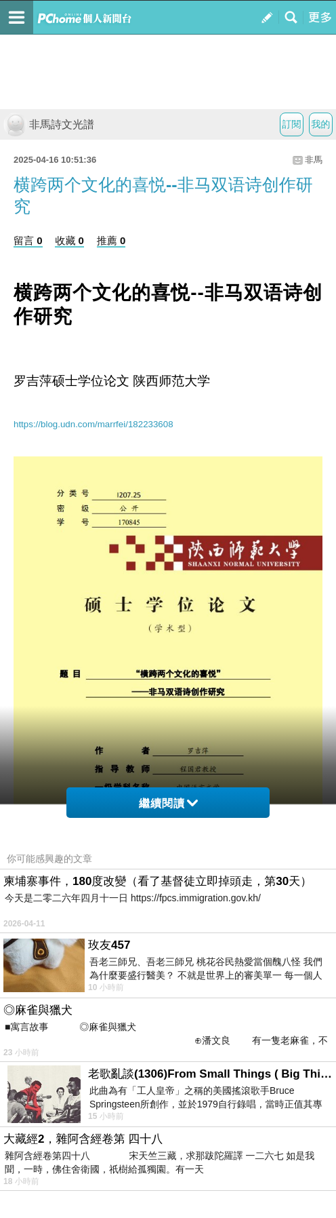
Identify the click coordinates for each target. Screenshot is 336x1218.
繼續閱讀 (168, 803)
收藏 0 (69, 240)
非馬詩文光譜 (48, 124)
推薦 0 (111, 240)
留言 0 (28, 240)
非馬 (313, 160)
